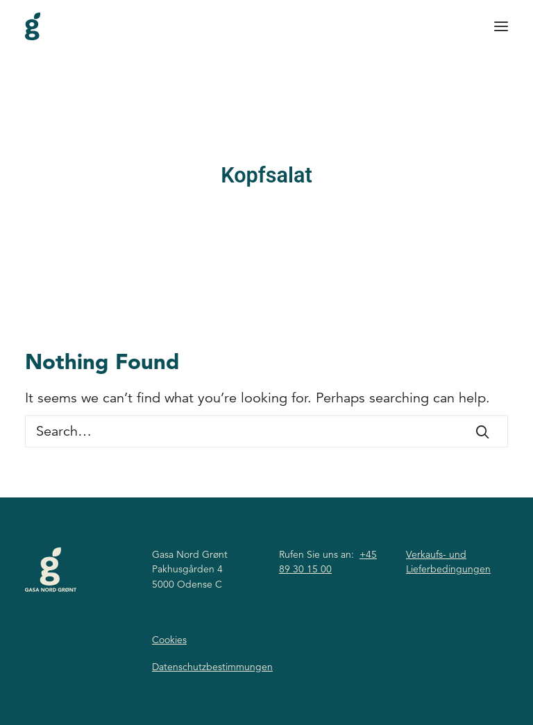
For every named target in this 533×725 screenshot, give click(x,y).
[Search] (266, 431)
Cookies (169, 639)
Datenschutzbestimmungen (212, 666)
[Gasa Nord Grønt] (32, 26)
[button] (501, 26)
